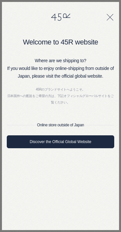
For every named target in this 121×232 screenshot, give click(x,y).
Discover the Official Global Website (60, 142)
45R (60, 17)
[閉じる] (110, 17)
